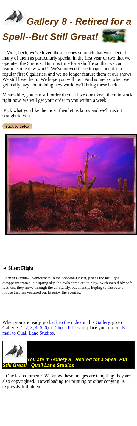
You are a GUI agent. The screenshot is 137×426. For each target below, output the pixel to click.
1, (22, 327)
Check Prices (67, 327)
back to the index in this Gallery (79, 322)
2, (27, 327)
